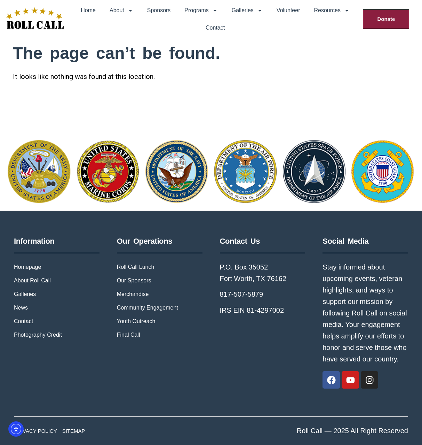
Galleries (247, 10)
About (121, 10)
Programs (200, 10)
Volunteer (288, 10)
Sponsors (159, 10)
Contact (215, 28)
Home (88, 10)
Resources (331, 10)
